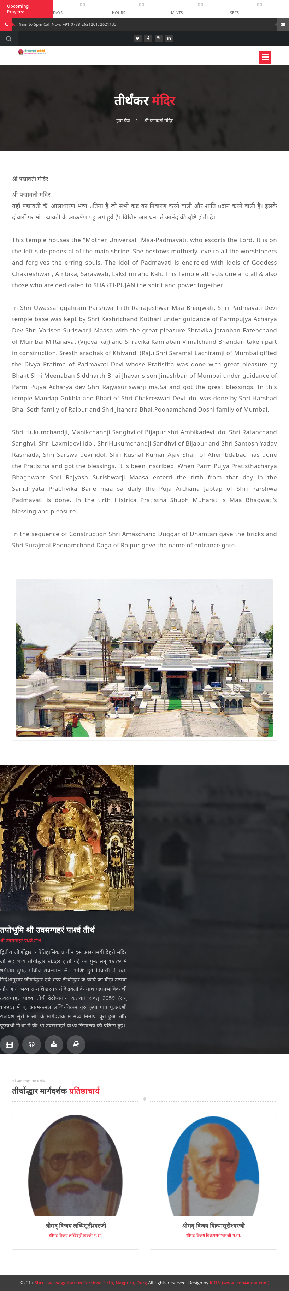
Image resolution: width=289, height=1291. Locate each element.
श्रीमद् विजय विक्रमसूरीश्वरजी (213, 1226)
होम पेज (123, 120)
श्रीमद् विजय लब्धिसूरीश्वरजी (75, 1226)
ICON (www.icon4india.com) (239, 1283)
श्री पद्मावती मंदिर (158, 120)
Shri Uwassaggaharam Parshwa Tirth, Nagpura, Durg (91, 1283)
